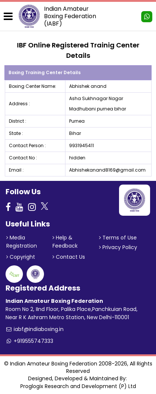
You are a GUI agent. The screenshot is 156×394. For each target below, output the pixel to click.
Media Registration (21, 241)
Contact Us (68, 257)
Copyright (20, 257)
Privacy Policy (118, 247)
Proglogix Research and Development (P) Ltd (78, 386)
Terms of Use (118, 237)
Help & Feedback (65, 241)
